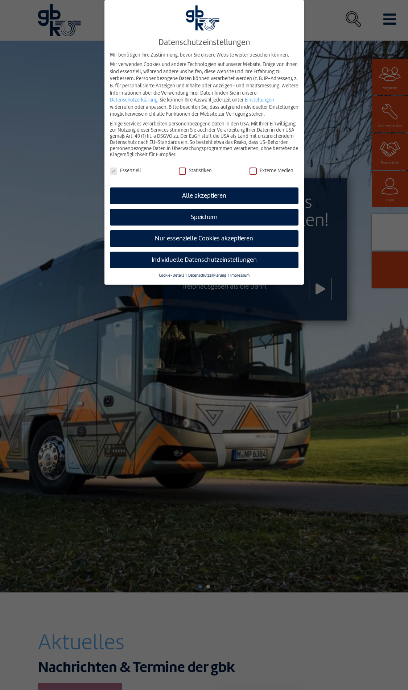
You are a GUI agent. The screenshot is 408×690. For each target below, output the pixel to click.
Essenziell (125, 171)
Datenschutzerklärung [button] (207, 275)
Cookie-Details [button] (172, 275)
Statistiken (195, 171)
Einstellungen (259, 100)
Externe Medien (271, 171)
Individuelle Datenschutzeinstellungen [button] (204, 260)
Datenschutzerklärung (133, 100)
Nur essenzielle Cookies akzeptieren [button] (204, 238)
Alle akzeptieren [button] (204, 195)
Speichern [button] (204, 217)
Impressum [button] (240, 275)
